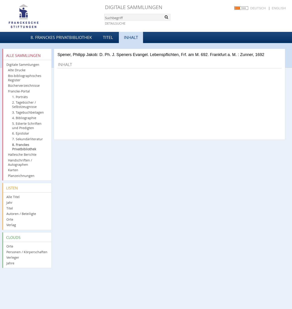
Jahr (9, 202)
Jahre (10, 263)
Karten (13, 170)
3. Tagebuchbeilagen (28, 112)
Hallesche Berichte (22, 154)
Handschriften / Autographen (20, 162)
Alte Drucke (17, 70)
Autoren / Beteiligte (21, 214)
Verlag (11, 225)
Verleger (12, 257)
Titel (108, 37)
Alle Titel (13, 197)
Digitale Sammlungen (133, 7)
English (279, 8)
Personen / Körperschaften (26, 252)
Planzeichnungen (21, 176)
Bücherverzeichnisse (24, 85)
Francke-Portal (19, 91)
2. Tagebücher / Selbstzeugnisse (24, 104)
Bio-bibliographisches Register (24, 78)
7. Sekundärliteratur (27, 139)
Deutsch (258, 8)
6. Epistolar (20, 133)
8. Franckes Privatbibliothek (61, 37)
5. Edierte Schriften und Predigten (27, 125)
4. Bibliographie (24, 118)
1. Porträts (20, 97)
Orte (9, 219)
